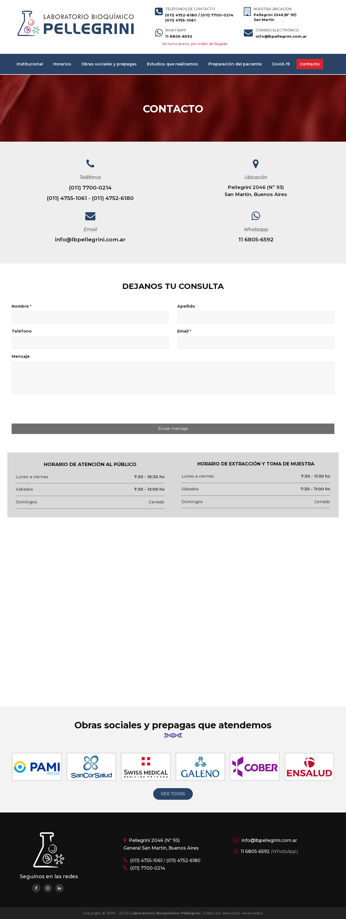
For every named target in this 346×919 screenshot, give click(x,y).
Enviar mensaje (173, 428)
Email (184, 331)
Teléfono (22, 331)
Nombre (21, 306)
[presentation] (59, 409)
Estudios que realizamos (172, 64)
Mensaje (21, 356)
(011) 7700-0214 (217, 15)
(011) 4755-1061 (180, 20)
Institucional (30, 64)
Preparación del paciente (235, 64)
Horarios (62, 64)
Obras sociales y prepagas (109, 64)
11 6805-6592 (178, 36)
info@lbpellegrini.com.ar (281, 36)
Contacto (310, 64)
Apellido (186, 306)
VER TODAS (173, 793)
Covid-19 (281, 64)
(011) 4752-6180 (181, 15)
